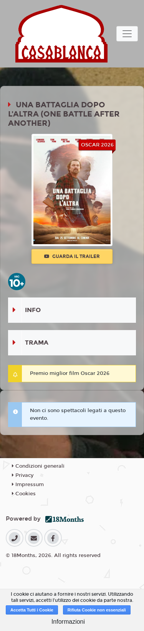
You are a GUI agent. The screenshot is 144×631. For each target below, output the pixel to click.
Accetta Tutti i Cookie (31, 610)
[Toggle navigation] (127, 33)
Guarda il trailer (72, 256)
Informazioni (68, 621)
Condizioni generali (38, 466)
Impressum (28, 484)
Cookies (24, 494)
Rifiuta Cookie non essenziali (97, 610)
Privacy (22, 475)
